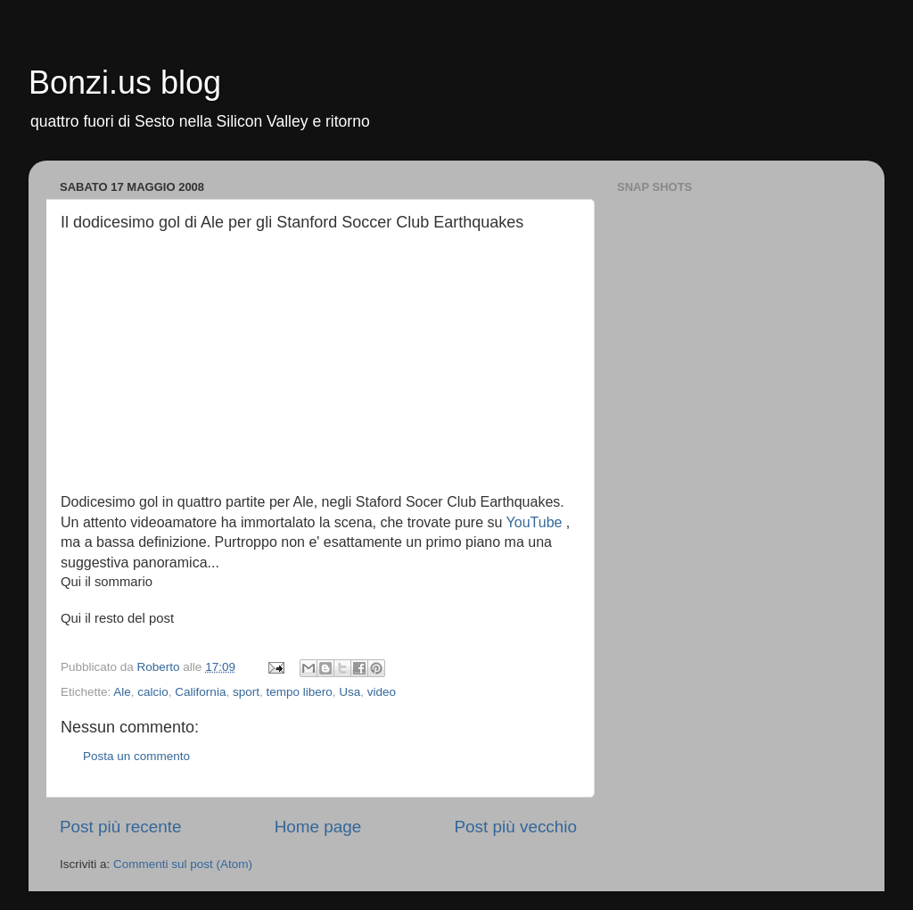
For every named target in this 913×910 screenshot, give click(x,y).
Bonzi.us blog (125, 82)
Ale (122, 692)
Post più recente (121, 826)
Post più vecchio (515, 826)
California (200, 692)
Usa (349, 692)
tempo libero (299, 692)
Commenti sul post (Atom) (182, 864)
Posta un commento (136, 756)
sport (246, 692)
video (381, 692)
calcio (153, 692)
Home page (318, 826)
